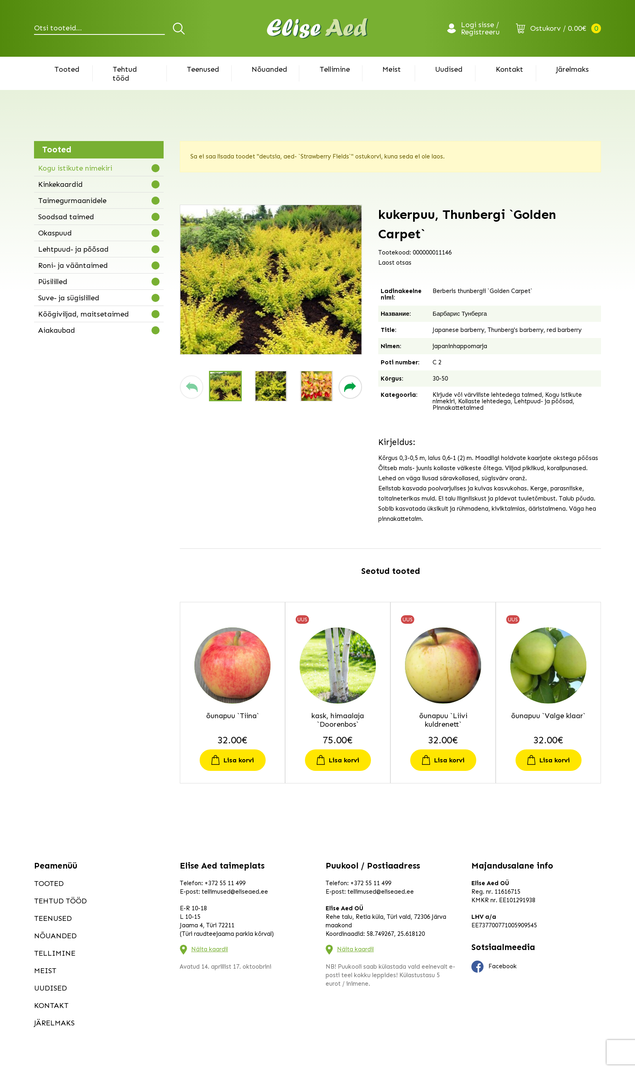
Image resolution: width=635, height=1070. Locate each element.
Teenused (203, 69)
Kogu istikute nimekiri (75, 168)
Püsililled (52, 281)
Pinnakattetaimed (458, 407)
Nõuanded (269, 69)
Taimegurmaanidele (72, 200)
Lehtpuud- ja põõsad (73, 249)
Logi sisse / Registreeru (480, 28)
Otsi (180, 28)
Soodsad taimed (66, 216)
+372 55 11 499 (225, 883)
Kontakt (509, 69)
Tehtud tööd (125, 74)
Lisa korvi (239, 760)
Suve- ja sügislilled (68, 297)
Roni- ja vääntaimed (73, 265)
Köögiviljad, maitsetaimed (83, 314)
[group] (271, 279)
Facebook (494, 967)
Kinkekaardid (60, 184)
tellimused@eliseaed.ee (235, 891)
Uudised (448, 69)
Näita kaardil (209, 949)
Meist (391, 69)
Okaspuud (55, 233)
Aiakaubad (56, 330)
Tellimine (335, 69)
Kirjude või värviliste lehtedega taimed (487, 394)
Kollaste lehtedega (484, 401)
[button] (191, 387)
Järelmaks (572, 69)
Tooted (66, 69)
